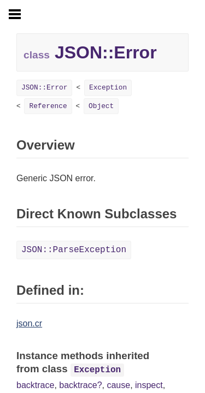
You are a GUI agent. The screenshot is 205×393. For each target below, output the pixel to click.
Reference (48, 106)
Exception (108, 88)
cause (118, 385)
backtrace (35, 385)
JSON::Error (44, 88)
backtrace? (80, 385)
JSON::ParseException (73, 250)
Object (101, 106)
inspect (149, 385)
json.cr (29, 323)
